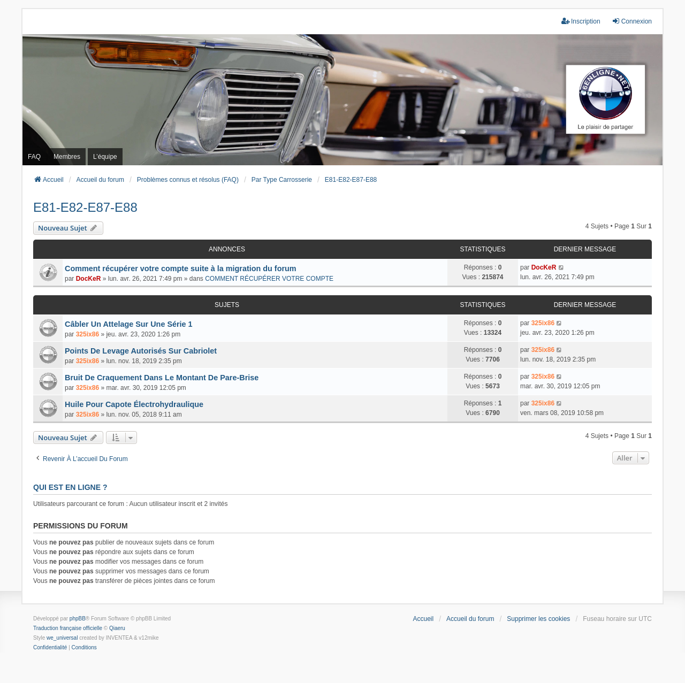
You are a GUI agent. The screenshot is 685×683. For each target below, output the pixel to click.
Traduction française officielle (67, 628)
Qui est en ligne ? (70, 487)
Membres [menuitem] (67, 156)
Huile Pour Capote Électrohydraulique (134, 404)
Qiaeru (117, 628)
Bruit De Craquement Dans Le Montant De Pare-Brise (161, 377)
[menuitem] (50, 648)
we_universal (62, 638)
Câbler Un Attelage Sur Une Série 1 (129, 324)
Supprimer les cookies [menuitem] (538, 619)
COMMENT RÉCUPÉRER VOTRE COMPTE (269, 278)
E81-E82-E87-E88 (85, 207)
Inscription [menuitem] (580, 21)
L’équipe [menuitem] (105, 156)
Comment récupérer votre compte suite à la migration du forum (180, 268)
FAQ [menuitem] (34, 156)
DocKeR (88, 278)
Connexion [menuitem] (632, 21)
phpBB (78, 618)
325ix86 (87, 334)
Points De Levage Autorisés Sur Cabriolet (141, 351)
